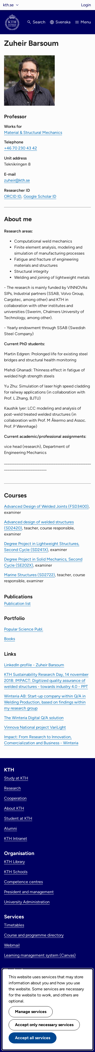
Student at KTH (18, 818)
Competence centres (23, 881)
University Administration (27, 902)
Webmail (12, 945)
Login (86, 5)
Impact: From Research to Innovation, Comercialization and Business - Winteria (41, 739)
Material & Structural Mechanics (33, 132)
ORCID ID (12, 196)
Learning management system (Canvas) (40, 955)
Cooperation (15, 798)
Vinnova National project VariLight (35, 727)
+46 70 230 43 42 (20, 148)
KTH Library (14, 861)
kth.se (8, 5)
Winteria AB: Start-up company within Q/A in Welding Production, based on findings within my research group (45, 702)
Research (12, 788)
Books (9, 638)
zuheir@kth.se (17, 180)
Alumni (10, 828)
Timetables (14, 925)
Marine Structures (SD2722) (29, 574)
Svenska (62, 22)
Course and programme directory (34, 935)
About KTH (14, 808)
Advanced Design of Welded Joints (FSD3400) (46, 506)
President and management (29, 891)
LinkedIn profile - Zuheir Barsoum (34, 665)
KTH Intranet (15, 838)
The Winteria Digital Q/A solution (34, 717)
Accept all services (32, 1037)
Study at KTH (16, 778)
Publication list (17, 603)
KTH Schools (15, 871)
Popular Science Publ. (23, 629)
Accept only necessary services (44, 1024)
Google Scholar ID (40, 196)
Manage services (30, 1011)
